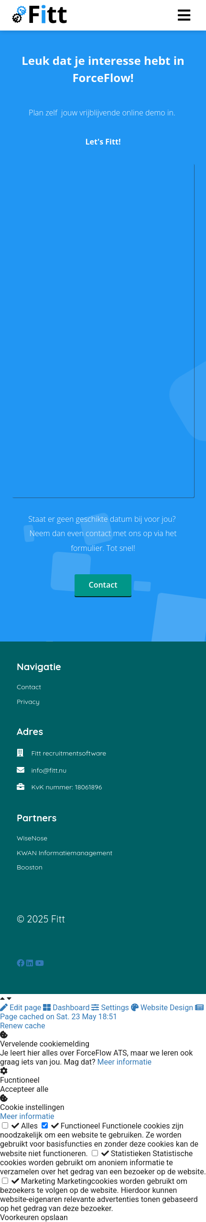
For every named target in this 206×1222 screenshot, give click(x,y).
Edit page (21, 1007)
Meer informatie (125, 1062)
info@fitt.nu (48, 770)
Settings (110, 1007)
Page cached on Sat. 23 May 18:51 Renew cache (102, 1017)
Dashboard (67, 1007)
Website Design (163, 1007)
